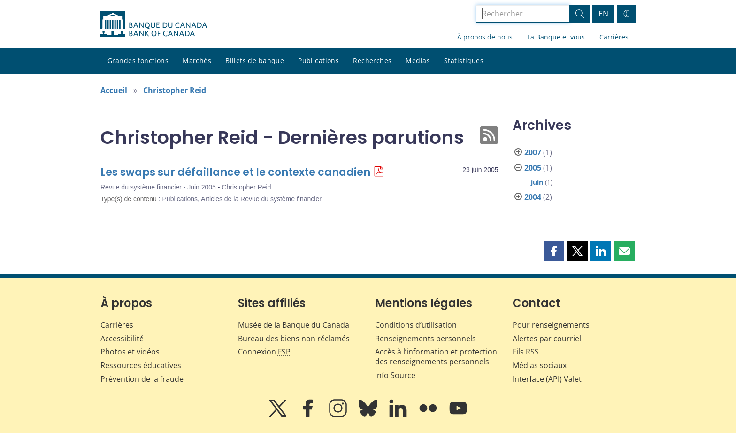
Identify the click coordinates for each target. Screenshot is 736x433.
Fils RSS (526, 351)
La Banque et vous (556, 36)
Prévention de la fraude (142, 379)
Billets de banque (254, 60)
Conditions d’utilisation (416, 325)
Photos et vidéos (130, 351)
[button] (554, 251)
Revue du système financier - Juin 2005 (158, 187)
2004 (532, 197)
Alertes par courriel (547, 338)
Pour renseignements (551, 325)
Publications (318, 60)
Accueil (113, 90)
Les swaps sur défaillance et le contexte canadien (235, 172)
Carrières (614, 36)
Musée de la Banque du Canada (293, 325)
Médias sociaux (540, 365)
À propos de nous (485, 36)
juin (537, 182)
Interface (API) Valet (547, 379)
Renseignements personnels (425, 338)
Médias (418, 60)
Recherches (372, 60)
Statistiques (463, 60)
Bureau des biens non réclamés (294, 338)
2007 (532, 152)
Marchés (197, 60)
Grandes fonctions (138, 60)
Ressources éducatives (140, 365)
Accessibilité (122, 338)
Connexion (264, 351)
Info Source (395, 375)
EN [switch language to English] (603, 13)
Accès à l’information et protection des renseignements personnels (436, 356)
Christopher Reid (174, 90)
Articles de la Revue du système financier (261, 199)
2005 (532, 168)
